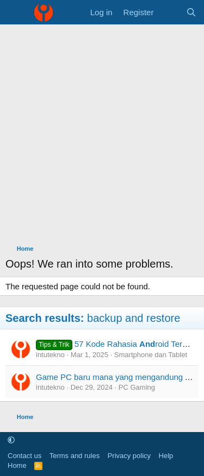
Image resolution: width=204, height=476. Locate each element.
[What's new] (169, 12)
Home (17, 465)
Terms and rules (75, 456)
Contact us (24, 456)
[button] (11, 440)
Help (166, 456)
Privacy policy (129, 456)
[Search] (191, 12)
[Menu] (15, 12)
